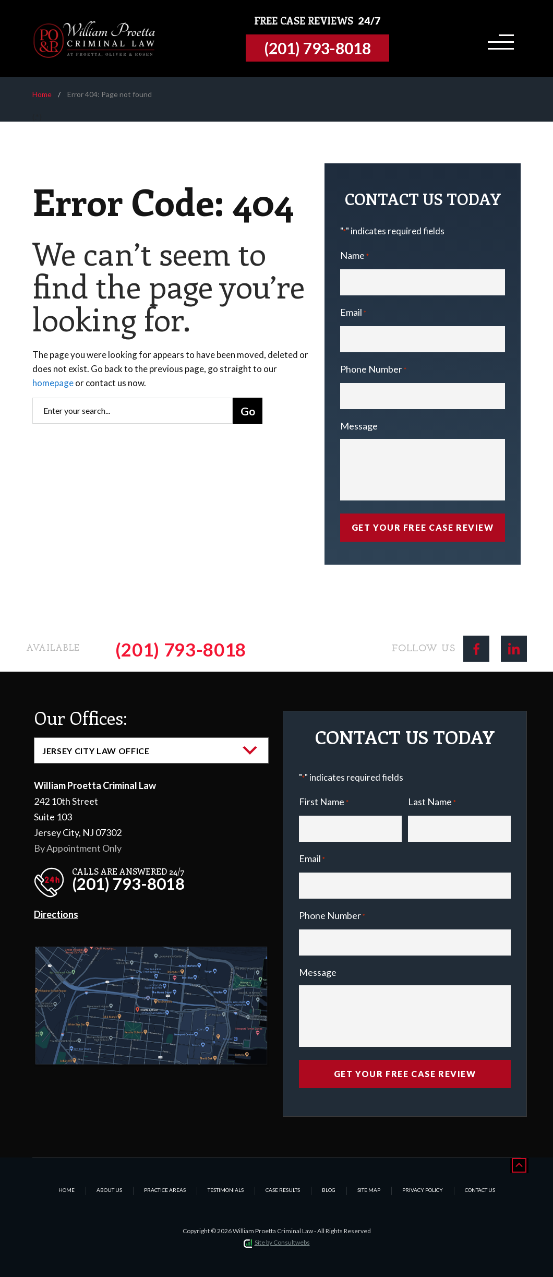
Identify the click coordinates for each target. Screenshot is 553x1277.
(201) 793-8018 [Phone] (181, 649)
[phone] (112, 879)
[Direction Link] (151, 954)
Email (353, 313)
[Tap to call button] (320, 48)
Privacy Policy (422, 1190)
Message (359, 426)
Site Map (368, 1190)
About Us (109, 1190)
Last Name (432, 802)
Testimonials (226, 1190)
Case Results (283, 1190)
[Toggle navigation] (499, 38)
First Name (323, 802)
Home (42, 94)
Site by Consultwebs (282, 1242)
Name (354, 256)
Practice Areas (165, 1190)
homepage (53, 382)
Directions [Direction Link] (56, 914)
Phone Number (373, 370)
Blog (328, 1190)
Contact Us (480, 1190)
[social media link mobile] (476, 649)
